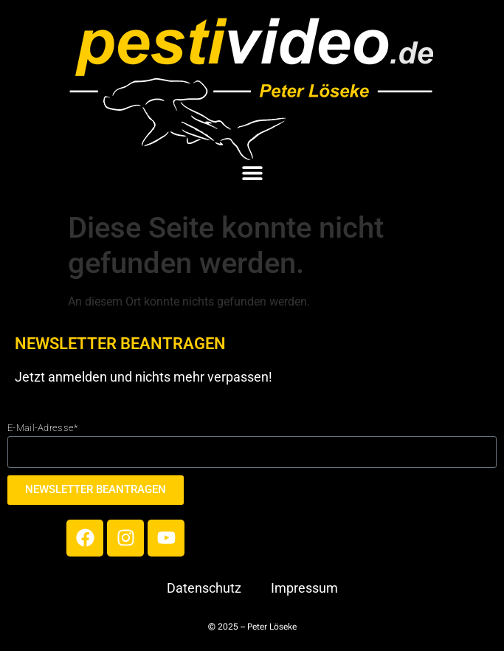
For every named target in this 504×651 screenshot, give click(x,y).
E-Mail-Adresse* (42, 427)
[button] (252, 173)
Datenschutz (204, 588)
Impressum (304, 588)
